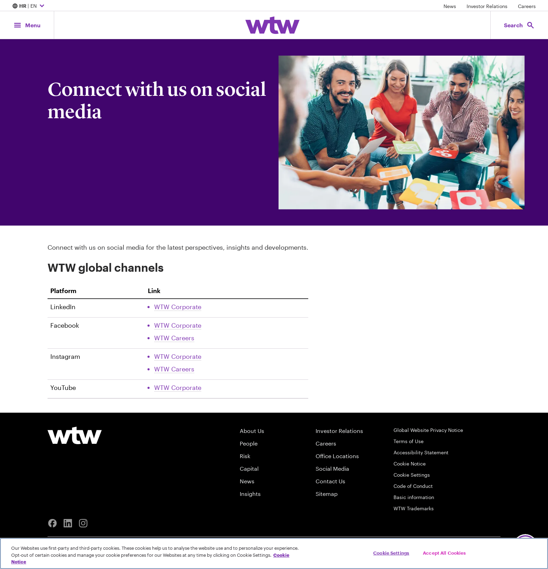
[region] (274, 553)
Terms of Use (409, 441)
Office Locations (337, 456)
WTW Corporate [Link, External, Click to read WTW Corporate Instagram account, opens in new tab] (177, 356)
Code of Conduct (413, 486)
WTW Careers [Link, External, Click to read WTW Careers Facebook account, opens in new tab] (174, 338)
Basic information (414, 497)
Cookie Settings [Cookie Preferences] (412, 475)
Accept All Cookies (444, 552)
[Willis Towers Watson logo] (75, 435)
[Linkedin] (67, 523)
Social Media (332, 468)
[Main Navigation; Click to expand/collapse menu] (27, 25)
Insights (250, 493)
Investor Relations (487, 6)
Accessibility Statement (421, 452)
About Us (252, 430)
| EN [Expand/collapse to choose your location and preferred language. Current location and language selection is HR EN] (29, 6)
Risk (245, 456)
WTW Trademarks (414, 508)
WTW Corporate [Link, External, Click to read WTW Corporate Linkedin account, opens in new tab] (177, 307)
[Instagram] (83, 523)
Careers (527, 6)
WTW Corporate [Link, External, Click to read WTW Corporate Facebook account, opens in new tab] (177, 325)
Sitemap (327, 493)
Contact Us (330, 481)
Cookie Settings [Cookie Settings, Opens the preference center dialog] (391, 552)
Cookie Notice (410, 464)
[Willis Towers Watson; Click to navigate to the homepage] (272, 25)
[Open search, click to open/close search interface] (519, 25)
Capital (249, 468)
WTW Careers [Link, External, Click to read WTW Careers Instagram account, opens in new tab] (174, 369)
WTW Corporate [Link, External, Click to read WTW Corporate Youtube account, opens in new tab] (177, 387)
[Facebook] (52, 523)
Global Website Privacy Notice (428, 430)
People (249, 443)
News (450, 6)
